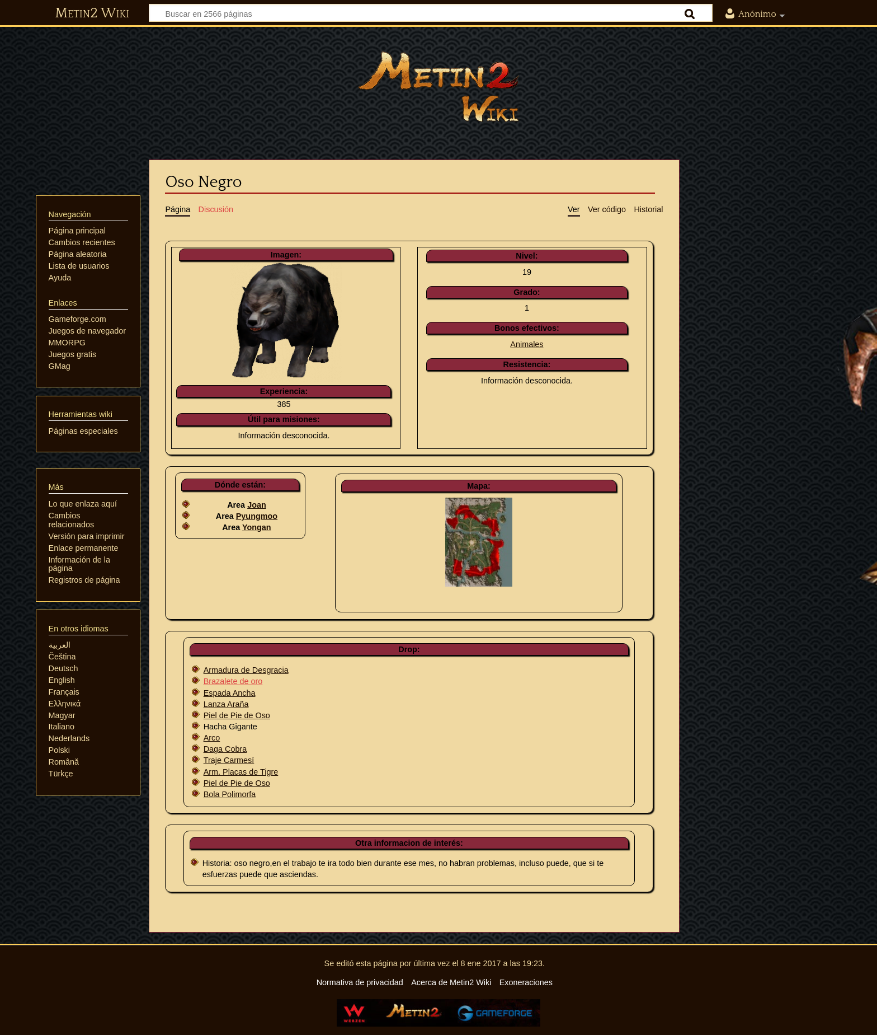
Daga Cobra (225, 748)
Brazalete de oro (233, 681)
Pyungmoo (256, 516)
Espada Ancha (230, 693)
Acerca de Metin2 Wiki (451, 982)
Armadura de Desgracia (246, 670)
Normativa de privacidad (360, 982)
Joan (256, 504)
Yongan (256, 527)
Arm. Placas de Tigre (241, 771)
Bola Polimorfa (230, 794)
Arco (212, 737)
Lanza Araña (226, 704)
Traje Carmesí (229, 760)
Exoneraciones (526, 982)
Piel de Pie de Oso (237, 715)
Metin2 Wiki (92, 13)
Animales (526, 344)
